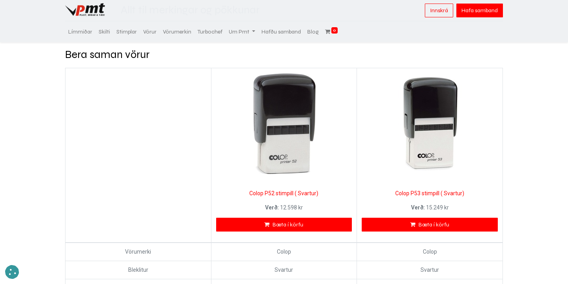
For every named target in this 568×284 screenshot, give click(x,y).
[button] (12, 272)
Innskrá (439, 10)
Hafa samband (480, 10)
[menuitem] (80, 31)
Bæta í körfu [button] (283, 224)
